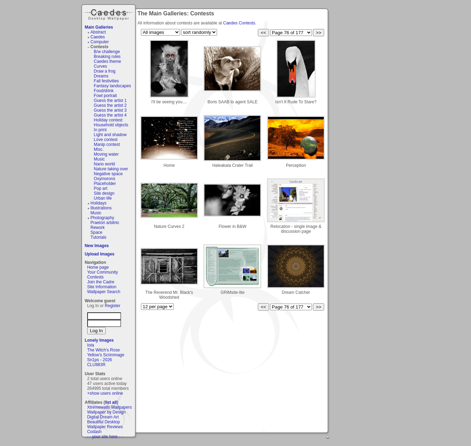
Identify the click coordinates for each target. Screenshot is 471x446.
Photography (102, 217)
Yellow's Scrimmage (106, 354)
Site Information (102, 286)
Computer (99, 41)
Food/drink (104, 90)
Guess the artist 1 (110, 100)
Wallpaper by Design (106, 412)
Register (112, 305)
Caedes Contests (239, 23)
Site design (104, 193)
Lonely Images (99, 340)
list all (111, 402)
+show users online (105, 393)
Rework (97, 227)
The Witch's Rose (103, 350)
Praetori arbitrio (104, 222)
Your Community (102, 272)
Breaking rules (107, 56)
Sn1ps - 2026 (99, 359)
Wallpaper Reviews (105, 426)
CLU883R (96, 364)
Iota (90, 345)
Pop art (100, 188)
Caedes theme (107, 61)
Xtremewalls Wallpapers (109, 407)
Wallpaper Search (103, 291)
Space (96, 232)
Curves (100, 66)
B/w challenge (107, 51)
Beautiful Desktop (103, 421)
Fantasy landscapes (112, 85)
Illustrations (101, 208)
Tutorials (98, 237)
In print (100, 129)
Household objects (111, 124)
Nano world (104, 164)
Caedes (109, 13)
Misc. (99, 149)
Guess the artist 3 (110, 110)
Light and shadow (110, 134)
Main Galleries (99, 27)
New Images (97, 245)
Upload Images (99, 254)
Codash (94, 431)
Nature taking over (111, 168)
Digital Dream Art (103, 417)
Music (99, 159)
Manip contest (107, 144)
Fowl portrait (105, 95)
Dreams (101, 76)
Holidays (98, 203)
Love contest (106, 139)
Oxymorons (104, 178)
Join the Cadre (100, 282)
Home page (98, 267)
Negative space (108, 173)
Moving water (106, 154)
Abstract (98, 32)
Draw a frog (104, 71)
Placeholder (105, 183)
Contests (99, 46)
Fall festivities (106, 81)
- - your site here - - (105, 436)
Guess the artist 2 (110, 105)
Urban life (103, 198)
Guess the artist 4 (110, 115)
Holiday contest (108, 120)
